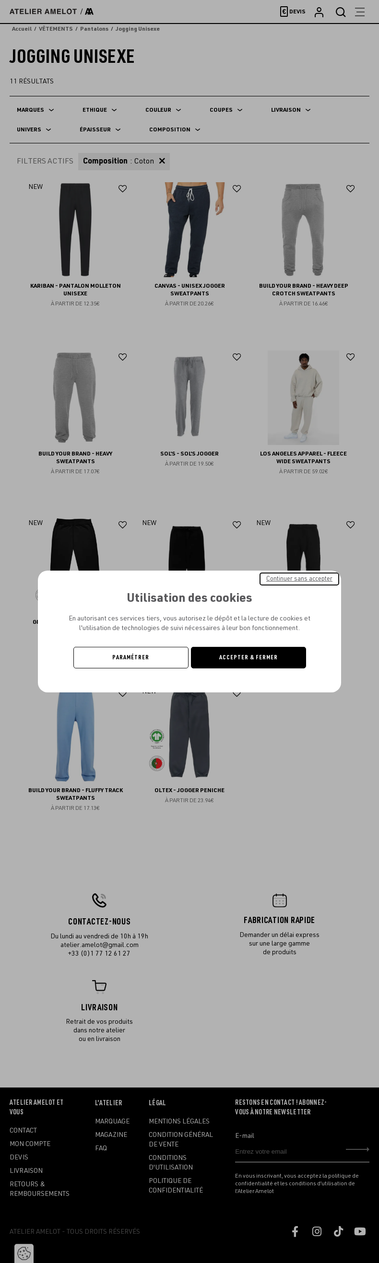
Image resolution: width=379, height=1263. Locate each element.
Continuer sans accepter (299, 579)
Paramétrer (130, 657)
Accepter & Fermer (248, 657)
